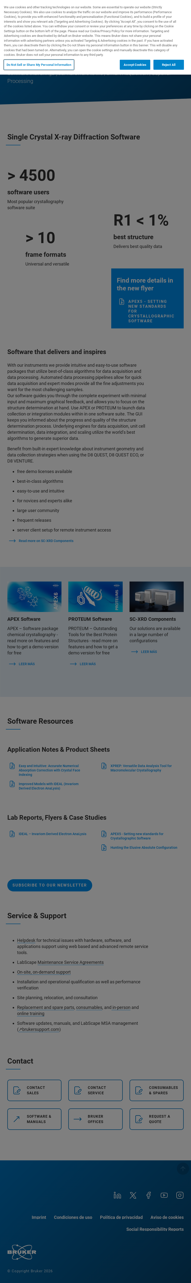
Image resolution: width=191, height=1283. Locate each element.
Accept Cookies (135, 65)
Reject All (168, 65)
